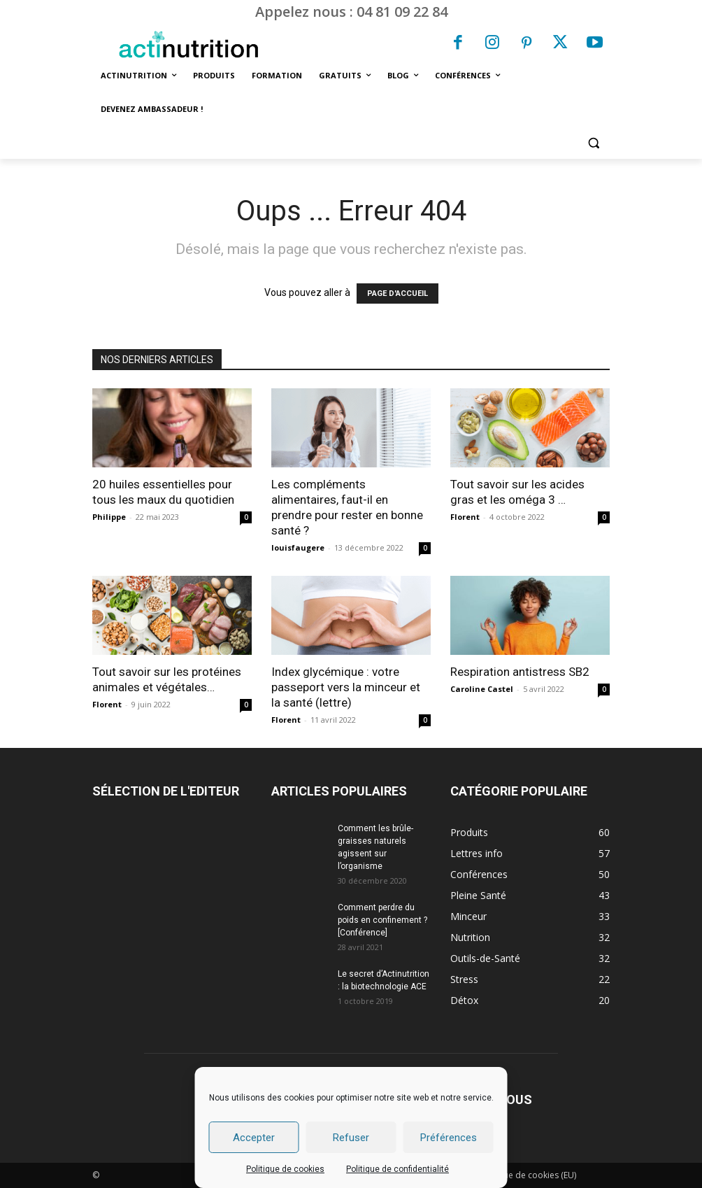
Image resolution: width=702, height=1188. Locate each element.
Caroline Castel (481, 689)
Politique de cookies (285, 1169)
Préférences (448, 1137)
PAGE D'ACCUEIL (397, 293)
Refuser (351, 1137)
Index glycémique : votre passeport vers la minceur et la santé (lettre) (345, 687)
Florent (465, 516)
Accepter (254, 1137)
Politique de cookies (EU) (527, 1175)
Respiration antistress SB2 (519, 672)
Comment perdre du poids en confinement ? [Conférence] (382, 920)
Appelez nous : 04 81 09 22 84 (351, 11)
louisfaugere (297, 547)
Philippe (109, 516)
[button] (593, 143)
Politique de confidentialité (397, 1169)
